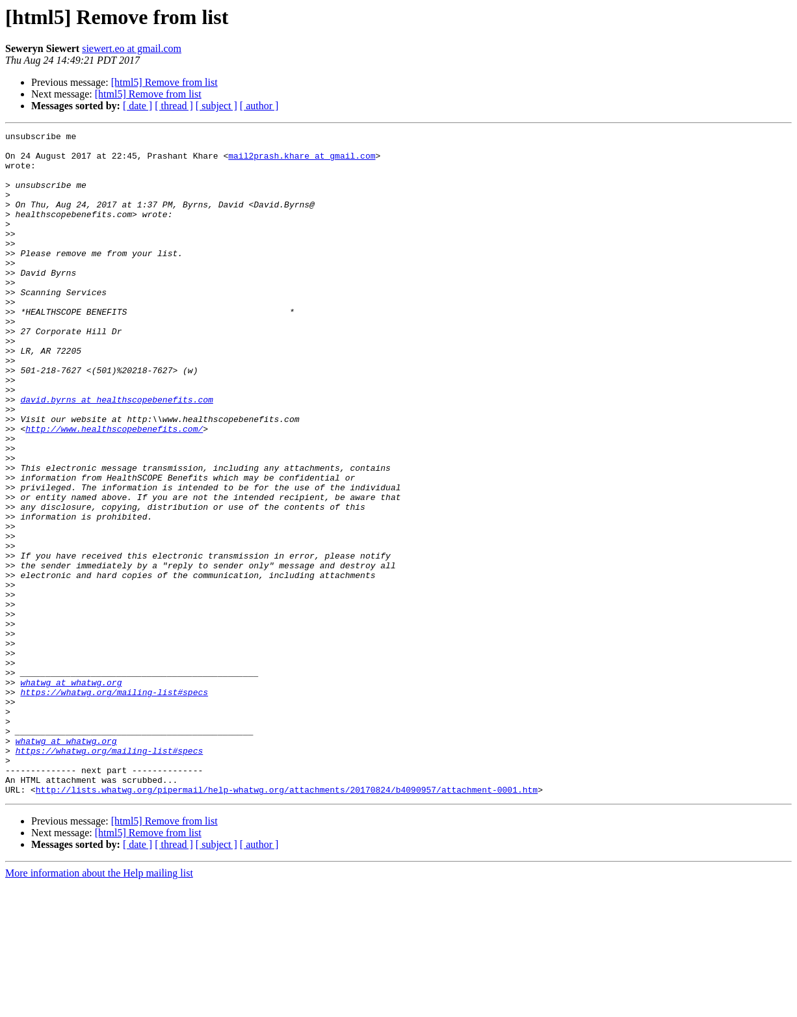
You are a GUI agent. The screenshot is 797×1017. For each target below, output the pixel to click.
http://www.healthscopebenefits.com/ (114, 489)
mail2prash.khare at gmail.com (301, 161)
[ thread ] (174, 105)
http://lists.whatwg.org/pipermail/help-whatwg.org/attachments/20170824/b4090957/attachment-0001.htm (287, 922)
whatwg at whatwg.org (71, 793)
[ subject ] (216, 105)
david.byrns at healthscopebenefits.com (116, 454)
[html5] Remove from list (164, 82)
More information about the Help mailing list (99, 1005)
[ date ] (137, 105)
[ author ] (259, 105)
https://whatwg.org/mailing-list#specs (114, 805)
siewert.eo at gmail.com (131, 48)
